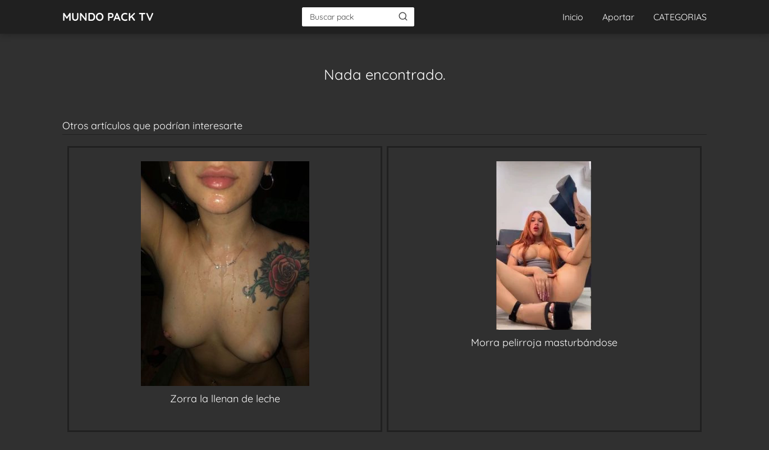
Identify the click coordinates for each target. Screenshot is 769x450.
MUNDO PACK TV (108, 17)
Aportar (618, 16)
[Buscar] (403, 16)
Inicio (572, 16)
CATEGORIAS (680, 16)
